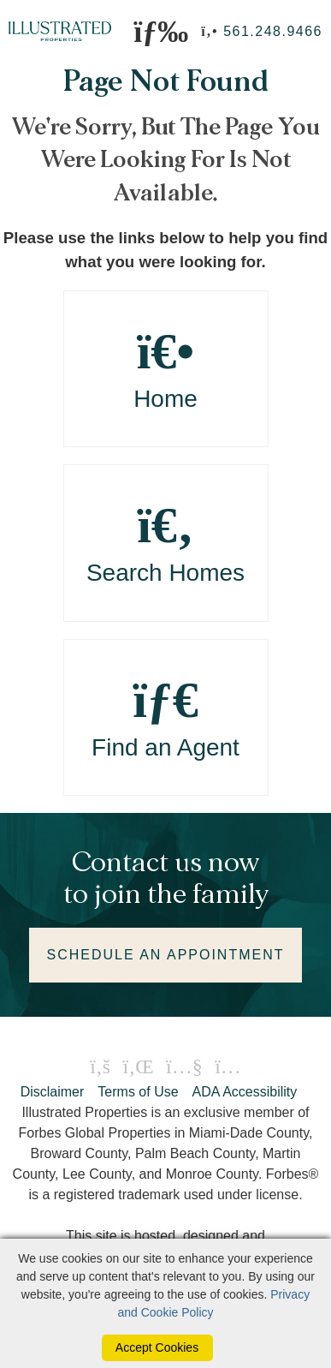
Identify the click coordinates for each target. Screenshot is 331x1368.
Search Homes (166, 542)
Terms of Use (138, 1091)
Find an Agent (166, 717)
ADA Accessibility (245, 1091)
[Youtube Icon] (184, 1066)
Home (166, 369)
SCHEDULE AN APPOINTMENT (165, 954)
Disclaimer (53, 1091)
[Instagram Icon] (228, 1066)
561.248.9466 (272, 31)
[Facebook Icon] (100, 1066)
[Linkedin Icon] (138, 1066)
